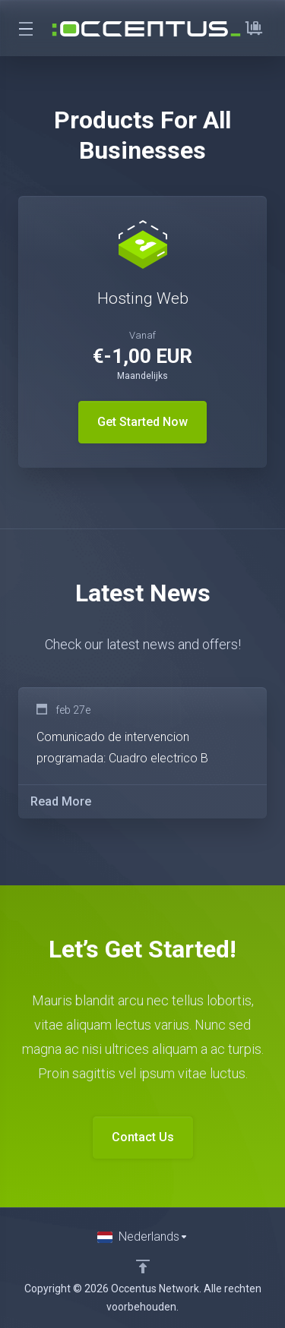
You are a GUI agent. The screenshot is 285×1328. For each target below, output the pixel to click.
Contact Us (143, 1137)
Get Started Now (142, 422)
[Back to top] (143, 1266)
